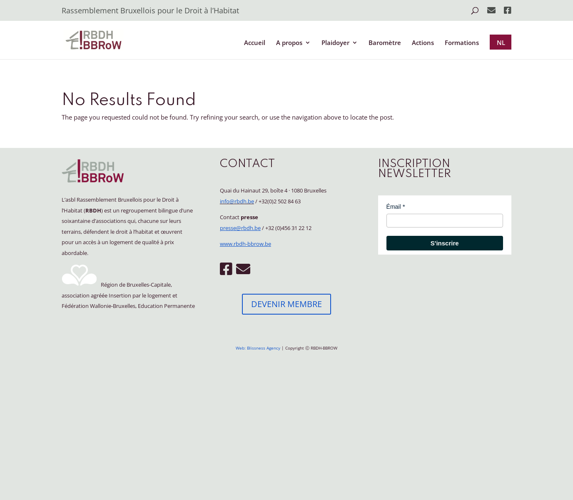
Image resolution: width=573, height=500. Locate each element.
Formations (462, 43)
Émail (393, 206)
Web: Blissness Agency (258, 348)
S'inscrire (445, 243)
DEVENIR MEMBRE (286, 304)
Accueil (254, 43)
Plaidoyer (335, 43)
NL (501, 42)
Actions (423, 43)
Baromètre (385, 43)
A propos (289, 43)
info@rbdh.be (237, 201)
